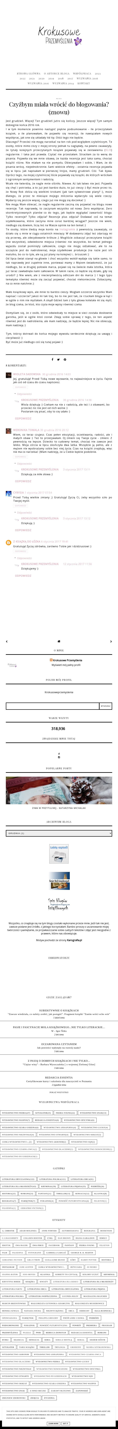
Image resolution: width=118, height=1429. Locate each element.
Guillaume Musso (55, 1260)
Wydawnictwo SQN (81, 1142)
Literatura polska (50, 1179)
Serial (81, 1340)
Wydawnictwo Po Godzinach (18, 1156)
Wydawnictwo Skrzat (86, 1135)
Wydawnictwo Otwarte (52, 1135)
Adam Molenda (28, 1231)
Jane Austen (26, 1267)
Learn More (54, 1423)
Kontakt (84, 83)
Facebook (54, 1245)
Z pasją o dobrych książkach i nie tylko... (59, 1061)
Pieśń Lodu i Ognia (73, 1318)
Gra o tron (33, 1260)
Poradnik (45, 1201)
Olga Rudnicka (103, 1311)
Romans (25, 1194)
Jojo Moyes (29, 1274)
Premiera (91, 1325)
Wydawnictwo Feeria (14, 1113)
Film (4, 1253)
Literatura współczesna (43, 1296)
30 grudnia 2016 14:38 (77, 400)
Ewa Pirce (38, 1245)
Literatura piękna (71, 1186)
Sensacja (80, 1194)
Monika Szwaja (10, 1311)
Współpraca (82, 73)
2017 (70, 78)
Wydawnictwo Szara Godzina (19, 1127)
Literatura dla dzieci (65, 1282)
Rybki (5, 1340)
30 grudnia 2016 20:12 (54, 430)
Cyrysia (18, 492)
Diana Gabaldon (85, 1238)
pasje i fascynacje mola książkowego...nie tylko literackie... (59, 1027)
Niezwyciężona (54, 1311)
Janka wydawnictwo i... (15, 1142)
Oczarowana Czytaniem (59, 1044)
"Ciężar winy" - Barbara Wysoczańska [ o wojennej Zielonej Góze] (59, 1064)
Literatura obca (80, 1179)
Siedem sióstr (97, 1340)
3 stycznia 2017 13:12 (76, 518)
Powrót (77, 1325)
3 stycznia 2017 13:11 (76, 469)
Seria (47, 1340)
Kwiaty (44, 1282)
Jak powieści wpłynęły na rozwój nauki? (59, 1047)
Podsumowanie (10, 1325)
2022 (23, 78)
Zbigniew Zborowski (13, 1398)
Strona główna (28, 73)
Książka (30, 1282)
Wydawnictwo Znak (91, 1113)
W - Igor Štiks (59, 1031)
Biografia (8, 1201)
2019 (51, 78)
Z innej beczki (38, 1391)
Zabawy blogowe (61, 1391)
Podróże (95, 1186)
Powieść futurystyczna (72, 1201)
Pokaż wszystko (59, 1092)
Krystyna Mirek (11, 1282)
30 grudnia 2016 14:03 (56, 374)
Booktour (106, 1231)
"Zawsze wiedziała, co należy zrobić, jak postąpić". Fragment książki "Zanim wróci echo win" (59, 1014)
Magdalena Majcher (95, 1296)
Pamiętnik (27, 1201)
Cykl (50, 1238)
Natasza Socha (32, 1311)
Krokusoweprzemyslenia (59, 692)
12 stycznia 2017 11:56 (77, 564)
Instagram (8, 1267)
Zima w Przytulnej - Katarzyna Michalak (59, 808)
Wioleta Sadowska (27, 374)
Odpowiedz (20, 387)
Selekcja (19, 1340)
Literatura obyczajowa (16, 1179)
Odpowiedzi (24, 394)
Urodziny (75, 1347)
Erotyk (6, 1245)
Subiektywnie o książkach (59, 1010)
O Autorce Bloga (56, 73)
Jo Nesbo (92, 1267)
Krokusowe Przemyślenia (40, 400)
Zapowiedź (82, 1391)
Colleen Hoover (33, 1238)
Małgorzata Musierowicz (89, 1303)
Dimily (103, 1238)
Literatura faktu (12, 1289)
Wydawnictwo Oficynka (78, 1120)
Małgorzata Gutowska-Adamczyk (50, 1303)
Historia (7, 1194)
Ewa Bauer (22, 1245)
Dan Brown (64, 1238)
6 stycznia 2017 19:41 (54, 541)
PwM (38, 1333)
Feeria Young (63, 1113)
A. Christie (8, 1231)
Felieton (99, 1201)
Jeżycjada (76, 1267)
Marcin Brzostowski (14, 1303)
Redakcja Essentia (59, 1077)
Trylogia (60, 1347)
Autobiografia (70, 1231)
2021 (32, 78)
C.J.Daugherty (10, 1238)
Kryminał (46, 1186)
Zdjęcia (34, 1398)
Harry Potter (88, 1260)
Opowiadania (9, 1318)
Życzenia (49, 1398)
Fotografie (34, 1253)
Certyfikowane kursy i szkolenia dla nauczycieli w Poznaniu (59, 1081)
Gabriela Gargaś (56, 1253)
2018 (61, 78)
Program (107, 1325)
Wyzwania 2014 (63, 83)
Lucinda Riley (70, 1296)
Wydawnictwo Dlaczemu (56, 1149)
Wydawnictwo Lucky (93, 1127)
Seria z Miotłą (63, 1340)
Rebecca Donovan (56, 1333)
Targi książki (27, 1347)
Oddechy (84, 1311)
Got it (65, 1423)
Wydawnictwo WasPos (14, 1120)
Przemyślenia (10, 1333)
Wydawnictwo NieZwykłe (16, 1135)
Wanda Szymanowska (98, 1347)
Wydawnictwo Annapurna (58, 1127)
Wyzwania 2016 (87, 78)
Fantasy (43, 1194)
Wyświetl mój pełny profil (66, 665)
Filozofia (7, 1208)
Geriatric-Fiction (31, 1208)
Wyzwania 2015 (38, 83)
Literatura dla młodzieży (17, 1186)
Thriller (61, 1194)
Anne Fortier (49, 1231)
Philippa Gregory (48, 1318)
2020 (42, 78)
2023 (98, 73)
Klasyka (99, 1194)
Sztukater (41, 1113)
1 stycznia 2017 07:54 (38, 492)
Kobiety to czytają (66, 1274)
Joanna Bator (10, 1274)
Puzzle (27, 1333)
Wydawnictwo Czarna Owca (18, 1149)
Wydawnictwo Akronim (50, 1142)
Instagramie (67, 229)
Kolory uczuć (91, 1274)
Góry (73, 1260)
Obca (71, 1311)
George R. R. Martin (82, 1253)
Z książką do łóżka (26, 541)
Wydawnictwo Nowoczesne (93, 1149)
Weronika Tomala (26, 430)
